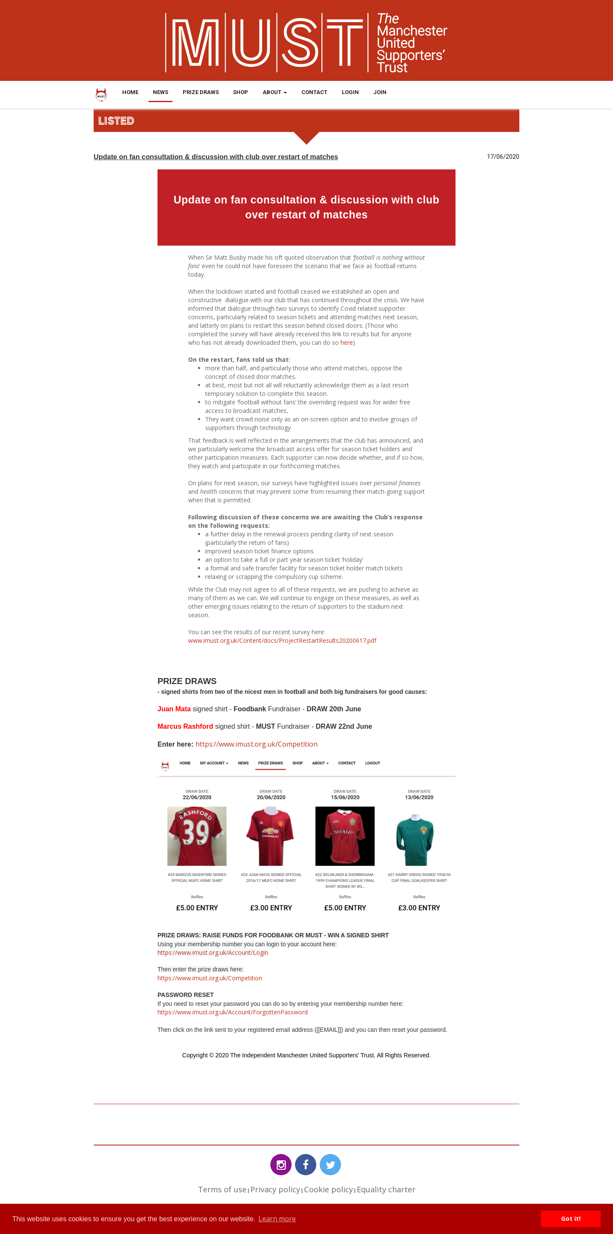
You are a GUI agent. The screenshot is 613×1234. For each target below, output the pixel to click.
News (160, 92)
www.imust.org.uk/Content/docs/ (233, 640)
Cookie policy (328, 1189)
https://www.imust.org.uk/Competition (256, 744)
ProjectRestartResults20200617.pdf (327, 640)
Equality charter (386, 1189)
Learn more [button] (277, 1218)
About (275, 92)
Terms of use (222, 1189)
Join (380, 92)
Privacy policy (275, 1189)
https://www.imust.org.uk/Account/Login (213, 952)
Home (130, 92)
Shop (240, 92)
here (347, 342)
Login (350, 92)
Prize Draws (201, 92)
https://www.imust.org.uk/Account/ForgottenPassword (233, 1012)
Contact (314, 92)
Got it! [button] (571, 1218)
